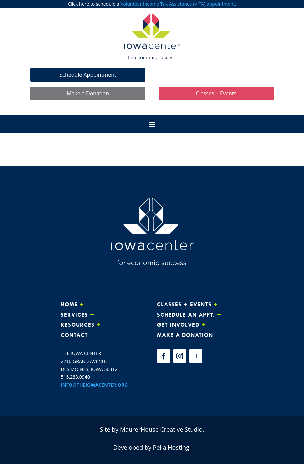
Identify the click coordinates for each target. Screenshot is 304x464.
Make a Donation (88, 92)
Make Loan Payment (216, 74)
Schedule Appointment (87, 74)
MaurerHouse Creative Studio (161, 429)
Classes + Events (216, 92)
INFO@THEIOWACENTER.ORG (94, 384)
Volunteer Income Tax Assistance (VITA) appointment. (178, 4)
